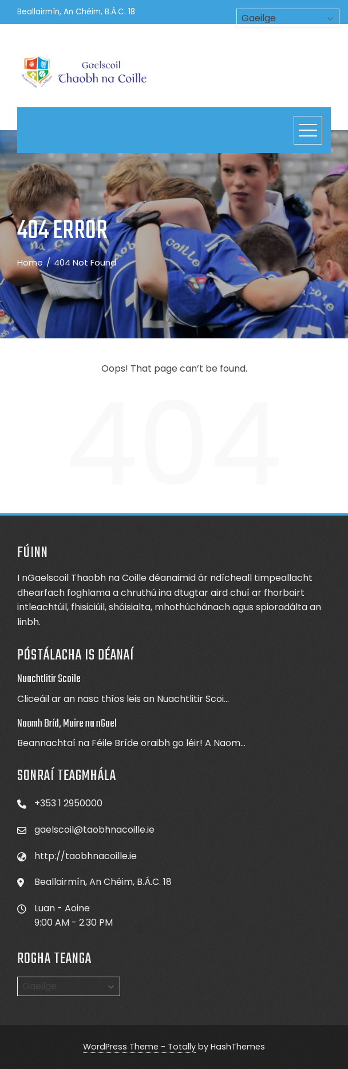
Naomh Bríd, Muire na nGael (67, 723)
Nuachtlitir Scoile (49, 679)
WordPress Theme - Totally (139, 1046)
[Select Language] (68, 986)
